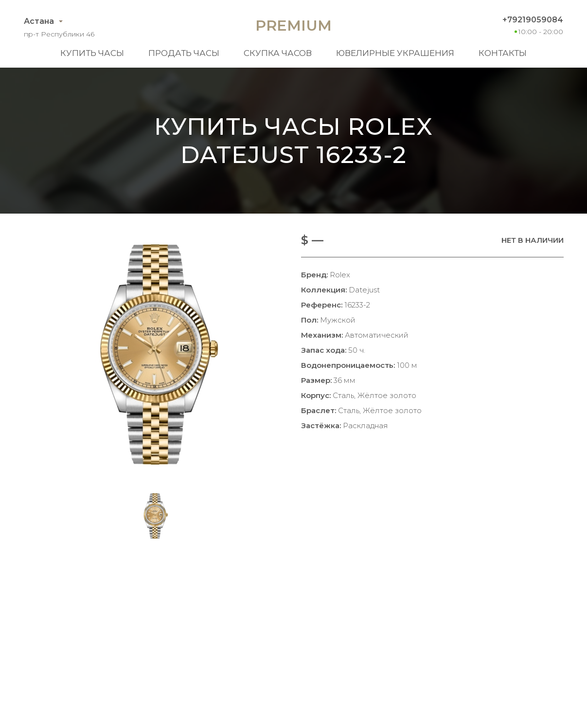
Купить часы (92, 53)
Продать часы (183, 53)
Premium (293, 25)
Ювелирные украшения (395, 53)
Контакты (503, 53)
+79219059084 (532, 19)
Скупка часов (278, 53)
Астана (39, 21)
